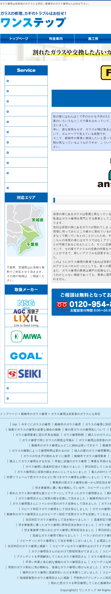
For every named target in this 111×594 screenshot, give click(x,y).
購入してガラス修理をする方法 (30, 461)
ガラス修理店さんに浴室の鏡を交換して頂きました (51, 498)
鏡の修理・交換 (21, 131)
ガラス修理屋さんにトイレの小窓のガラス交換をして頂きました (55, 503)
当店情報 (16, 387)
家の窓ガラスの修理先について (85, 429)
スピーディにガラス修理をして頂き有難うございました (56, 540)
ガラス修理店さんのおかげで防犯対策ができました (64, 551)
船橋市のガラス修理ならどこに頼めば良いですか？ (64, 445)
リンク (15, 398)
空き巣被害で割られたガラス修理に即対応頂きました (59, 530)
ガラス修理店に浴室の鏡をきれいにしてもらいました (52, 471)
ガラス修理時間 (73, 434)
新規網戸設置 (19, 121)
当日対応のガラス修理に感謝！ (28, 546)
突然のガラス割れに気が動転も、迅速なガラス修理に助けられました (53, 567)
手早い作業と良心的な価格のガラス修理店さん (56, 561)
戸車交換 (16, 187)
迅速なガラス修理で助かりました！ (56, 535)
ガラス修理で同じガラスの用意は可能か (48, 440)
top (15, 424)
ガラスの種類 (19, 142)
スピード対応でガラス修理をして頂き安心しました (54, 508)
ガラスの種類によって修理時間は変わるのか (41, 450)
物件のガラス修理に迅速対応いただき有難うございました (60, 572)
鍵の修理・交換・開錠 (26, 162)
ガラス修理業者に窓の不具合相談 (37, 434)
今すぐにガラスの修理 (35, 424)
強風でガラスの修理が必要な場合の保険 (34, 429)
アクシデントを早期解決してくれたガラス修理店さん (52, 556)
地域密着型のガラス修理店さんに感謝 (44, 577)
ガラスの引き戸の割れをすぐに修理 (46, 456)
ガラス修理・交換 (23, 80)
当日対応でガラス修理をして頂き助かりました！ (58, 519)
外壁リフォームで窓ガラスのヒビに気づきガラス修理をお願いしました (53, 477)
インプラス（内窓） (24, 152)
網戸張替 (16, 111)
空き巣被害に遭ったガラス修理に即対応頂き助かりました (56, 524)
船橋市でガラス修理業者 (90, 456)
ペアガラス (18, 90)
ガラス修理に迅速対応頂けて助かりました (53, 466)
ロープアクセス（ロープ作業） (26, 175)
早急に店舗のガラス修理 (71, 461)
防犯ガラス (18, 101)
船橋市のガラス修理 (68, 424)
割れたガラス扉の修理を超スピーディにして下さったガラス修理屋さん (56, 493)
